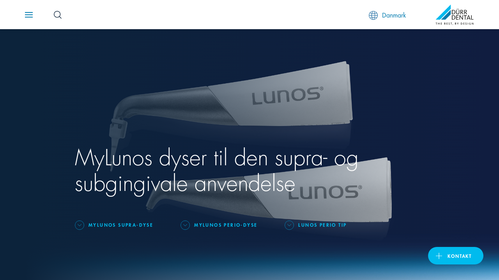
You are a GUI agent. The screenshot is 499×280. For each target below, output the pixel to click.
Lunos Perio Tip (322, 224)
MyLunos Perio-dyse (225, 224)
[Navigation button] (29, 14)
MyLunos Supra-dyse (120, 224)
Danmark (387, 15)
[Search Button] (57, 15)
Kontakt (460, 255)
